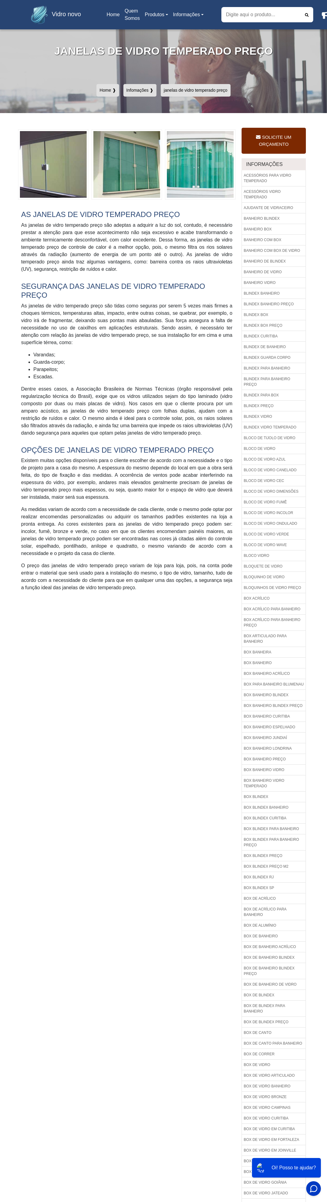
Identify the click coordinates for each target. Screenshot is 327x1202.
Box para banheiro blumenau (274, 684)
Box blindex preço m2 (266, 866)
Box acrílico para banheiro (272, 609)
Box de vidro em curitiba (269, 1129)
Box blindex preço (263, 856)
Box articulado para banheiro (265, 639)
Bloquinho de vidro (264, 577)
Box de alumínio (260, 925)
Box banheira (257, 652)
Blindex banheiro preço (269, 304)
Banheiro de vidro (263, 272)
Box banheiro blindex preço (273, 706)
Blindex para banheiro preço (267, 382)
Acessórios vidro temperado (262, 194)
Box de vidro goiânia (265, 1182)
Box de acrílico (260, 898)
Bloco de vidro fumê (265, 502)
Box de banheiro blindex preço (269, 971)
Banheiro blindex (262, 218)
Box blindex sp (259, 888)
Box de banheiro (261, 936)
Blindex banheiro (262, 293)
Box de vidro (257, 1065)
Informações (186, 14)
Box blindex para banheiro (271, 829)
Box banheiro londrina (268, 748)
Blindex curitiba (261, 336)
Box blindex (256, 797)
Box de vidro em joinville (270, 1150)
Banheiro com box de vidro (272, 250)
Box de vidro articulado (269, 1075)
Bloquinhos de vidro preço (272, 588)
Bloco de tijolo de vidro (269, 438)
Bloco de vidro (259, 449)
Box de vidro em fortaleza (271, 1140)
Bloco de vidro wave (265, 545)
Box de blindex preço (266, 1022)
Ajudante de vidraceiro (268, 208)
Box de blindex (259, 995)
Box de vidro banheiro (267, 1086)
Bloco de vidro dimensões (271, 491)
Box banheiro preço (265, 759)
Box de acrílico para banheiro (265, 912)
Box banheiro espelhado (269, 727)
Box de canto (257, 1033)
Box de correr (259, 1054)
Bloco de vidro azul (265, 459)
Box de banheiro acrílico (270, 947)
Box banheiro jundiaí (265, 738)
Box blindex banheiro (266, 807)
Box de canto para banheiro (273, 1043)
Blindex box (256, 315)
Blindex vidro (258, 416)
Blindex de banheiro (265, 347)
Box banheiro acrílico (267, 673)
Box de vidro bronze (265, 1097)
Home (114, 16)
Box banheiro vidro (264, 770)
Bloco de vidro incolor (268, 513)
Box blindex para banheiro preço (271, 842)
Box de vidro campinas (267, 1107)
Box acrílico (257, 598)
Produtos (154, 14)
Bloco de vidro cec (264, 481)
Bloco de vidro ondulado (270, 523)
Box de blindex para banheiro (264, 1008)
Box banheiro (258, 663)
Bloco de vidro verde (266, 534)
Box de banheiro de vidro (270, 984)
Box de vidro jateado (266, 1193)
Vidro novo (54, 14)
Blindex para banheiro (267, 368)
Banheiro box (258, 229)
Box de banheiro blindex (269, 957)
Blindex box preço (263, 325)
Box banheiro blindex (266, 695)
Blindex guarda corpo (267, 357)
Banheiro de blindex (265, 261)
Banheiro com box (262, 240)
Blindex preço (258, 406)
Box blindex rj (259, 877)
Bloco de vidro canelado (270, 470)
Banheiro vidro (260, 283)
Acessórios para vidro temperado (267, 178)
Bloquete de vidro (263, 566)
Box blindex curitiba (265, 818)
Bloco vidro (256, 555)
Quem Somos (132, 14)
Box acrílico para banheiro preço (272, 622)
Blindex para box (261, 395)
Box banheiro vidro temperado (264, 783)
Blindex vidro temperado (270, 427)
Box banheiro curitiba (267, 716)
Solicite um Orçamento (273, 140)
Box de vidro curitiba (266, 1118)
